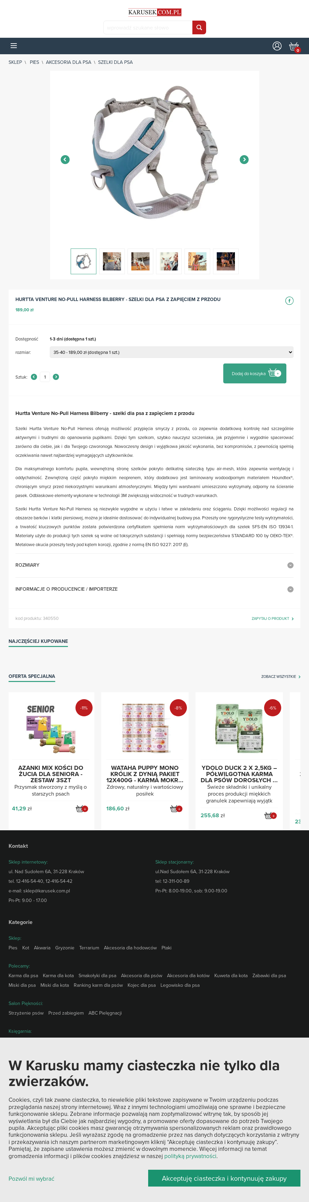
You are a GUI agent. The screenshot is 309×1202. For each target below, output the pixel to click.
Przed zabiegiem (66, 1012)
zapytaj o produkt (270, 618)
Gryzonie (64, 947)
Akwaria (42, 947)
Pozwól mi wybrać (31, 1178)
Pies (34, 62)
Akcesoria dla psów (141, 975)
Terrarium (89, 947)
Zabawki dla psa (269, 975)
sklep (15, 62)
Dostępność (26, 339)
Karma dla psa (23, 975)
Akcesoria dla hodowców (130, 947)
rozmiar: (23, 352)
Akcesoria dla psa (68, 62)
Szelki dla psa (115, 62)
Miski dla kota (54, 985)
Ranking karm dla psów (98, 985)
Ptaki (166, 947)
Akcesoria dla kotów (188, 975)
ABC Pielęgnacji (105, 1012)
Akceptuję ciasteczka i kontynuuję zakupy (224, 1178)
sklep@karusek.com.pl (46, 890)
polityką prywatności (190, 1156)
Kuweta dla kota (231, 975)
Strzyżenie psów (26, 1012)
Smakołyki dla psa (97, 975)
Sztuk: (21, 377)
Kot (25, 947)
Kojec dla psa (142, 985)
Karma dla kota (58, 975)
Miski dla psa (22, 985)
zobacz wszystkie (278, 676)
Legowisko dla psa (180, 985)
